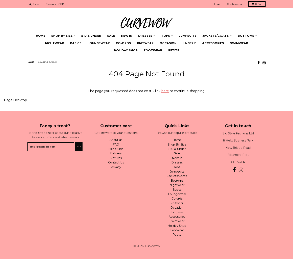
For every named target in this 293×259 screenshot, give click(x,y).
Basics (76, 43)
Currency (51, 3)
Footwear (153, 50)
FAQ (116, 144)
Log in (218, 3)
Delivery (116, 153)
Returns (116, 158)
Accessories (213, 43)
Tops (165, 35)
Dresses (145, 35)
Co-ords (123, 43)
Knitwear (145, 43)
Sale (111, 35)
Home (40, 35)
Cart (257, 3)
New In (126, 35)
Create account (236, 3)
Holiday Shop (126, 50)
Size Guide (116, 149)
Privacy (116, 167)
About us (116, 140)
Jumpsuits (188, 35)
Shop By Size (61, 35)
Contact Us (116, 162)
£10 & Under (91, 35)
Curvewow (152, 246)
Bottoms (246, 35)
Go (79, 146)
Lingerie (189, 43)
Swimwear (239, 43)
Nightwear (54, 43)
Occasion (168, 43)
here (165, 91)
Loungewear (99, 43)
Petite (173, 50)
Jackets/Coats (216, 35)
